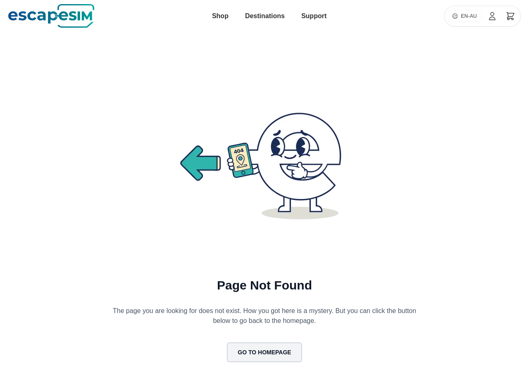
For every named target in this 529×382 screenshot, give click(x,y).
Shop (220, 15)
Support (313, 15)
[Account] (492, 16)
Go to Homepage (264, 352)
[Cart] (510, 16)
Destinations (265, 15)
